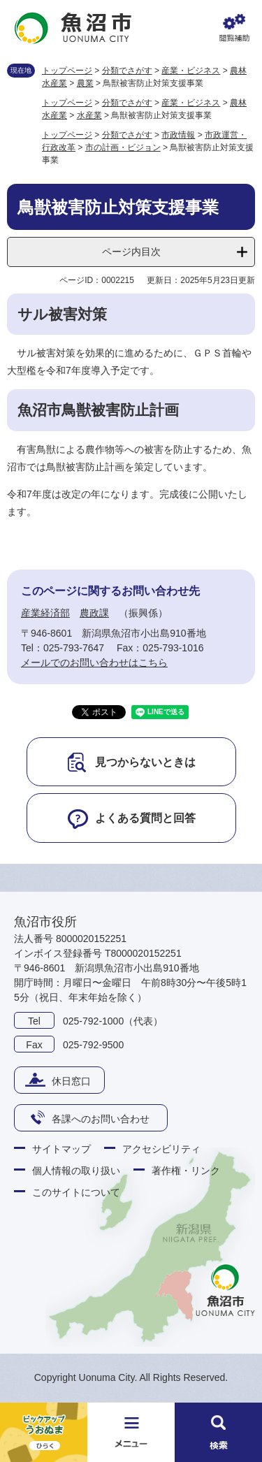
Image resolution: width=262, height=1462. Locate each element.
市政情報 (178, 135)
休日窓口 (71, 1081)
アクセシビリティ (161, 1149)
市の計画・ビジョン (123, 147)
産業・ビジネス (190, 70)
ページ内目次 (131, 251)
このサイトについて (76, 1192)
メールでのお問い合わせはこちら (94, 662)
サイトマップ (61, 1149)
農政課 (94, 612)
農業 (85, 83)
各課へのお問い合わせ (101, 1118)
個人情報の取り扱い (76, 1170)
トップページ (67, 70)
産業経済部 (45, 612)
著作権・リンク (186, 1170)
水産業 (89, 115)
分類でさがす (127, 70)
